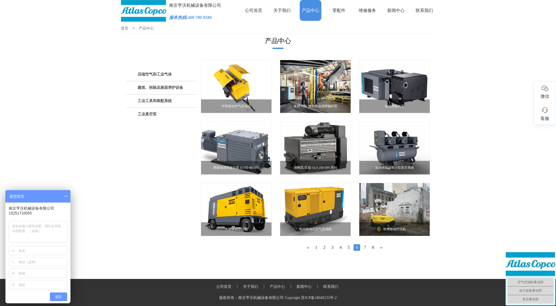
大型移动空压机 (236, 229)
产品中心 (310, 10)
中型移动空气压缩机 (236, 106)
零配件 (338, 10)
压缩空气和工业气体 (155, 74)
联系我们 (424, 10)
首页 (124, 28)
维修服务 (367, 10)
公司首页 (253, 10)
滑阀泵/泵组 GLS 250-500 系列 (315, 168)
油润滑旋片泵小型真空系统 (394, 168)
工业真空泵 (147, 114)
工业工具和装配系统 (155, 101)
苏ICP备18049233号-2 (319, 298)
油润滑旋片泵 (394, 106)
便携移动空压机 (394, 229)
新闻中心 (396, 10)
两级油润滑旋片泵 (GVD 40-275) (236, 168)
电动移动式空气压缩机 (315, 229)
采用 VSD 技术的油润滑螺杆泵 (315, 106)
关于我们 (282, 10)
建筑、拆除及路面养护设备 (160, 88)
